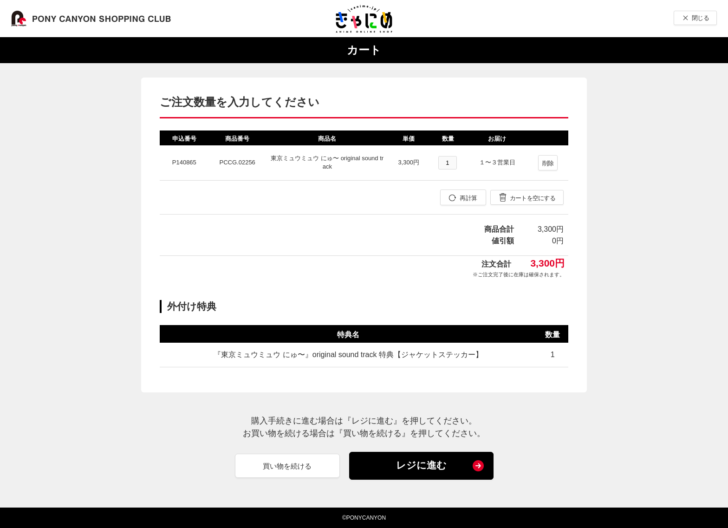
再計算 (468, 198)
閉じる (700, 17)
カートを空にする (532, 198)
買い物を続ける (287, 466)
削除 (548, 163)
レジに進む (421, 465)
